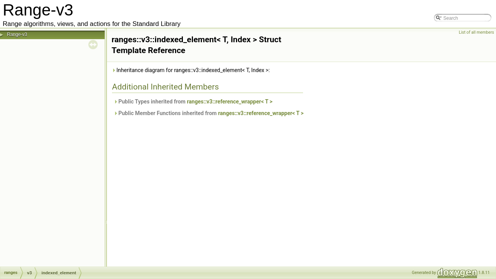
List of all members (476, 32)
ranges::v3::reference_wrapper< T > (229, 101)
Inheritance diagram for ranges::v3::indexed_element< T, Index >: (191, 70)
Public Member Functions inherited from (208, 113)
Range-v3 (17, 34)
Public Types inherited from (193, 101)
